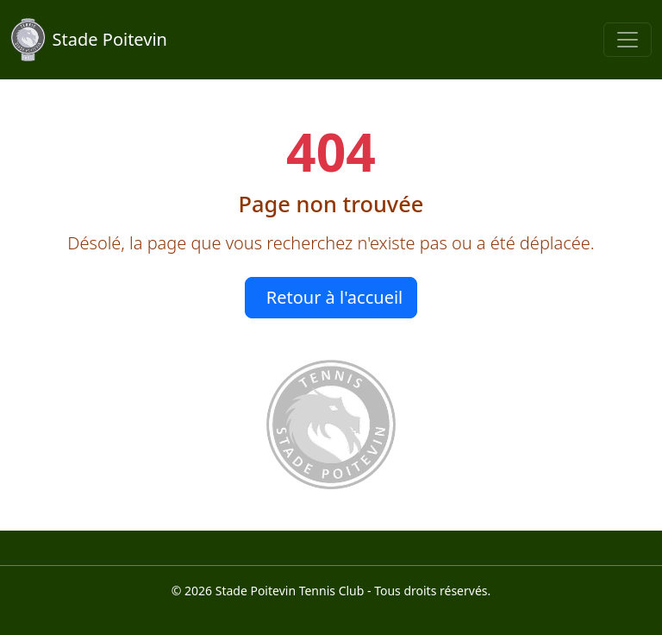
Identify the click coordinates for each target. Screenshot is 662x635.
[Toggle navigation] (627, 39)
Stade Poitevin (88, 39)
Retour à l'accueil (334, 297)
